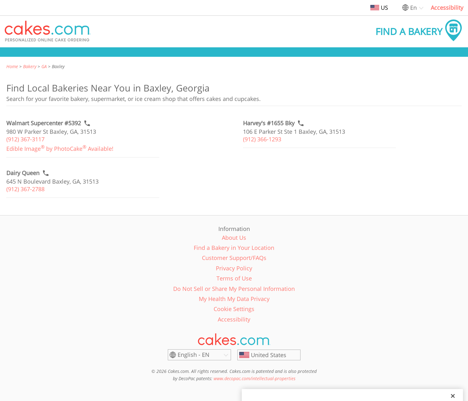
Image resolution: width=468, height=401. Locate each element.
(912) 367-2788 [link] (25, 189)
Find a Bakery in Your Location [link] (234, 247)
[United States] (269, 355)
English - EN (194, 354)
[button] (47, 31)
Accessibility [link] (447, 7)
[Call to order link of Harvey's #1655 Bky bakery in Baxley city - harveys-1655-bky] (269, 123)
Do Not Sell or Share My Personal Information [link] (234, 288)
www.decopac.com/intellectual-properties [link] (254, 378)
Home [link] (12, 66)
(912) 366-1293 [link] (262, 139)
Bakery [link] (29, 66)
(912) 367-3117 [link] (25, 139)
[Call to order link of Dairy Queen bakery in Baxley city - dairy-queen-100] (23, 173)
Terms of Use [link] (234, 278)
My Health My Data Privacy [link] (234, 299)
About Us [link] (234, 237)
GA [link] (44, 66)
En (413, 7)
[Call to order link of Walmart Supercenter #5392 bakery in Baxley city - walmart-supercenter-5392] (43, 123)
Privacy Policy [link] (234, 268)
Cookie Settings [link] (234, 309)
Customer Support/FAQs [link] (234, 258)
